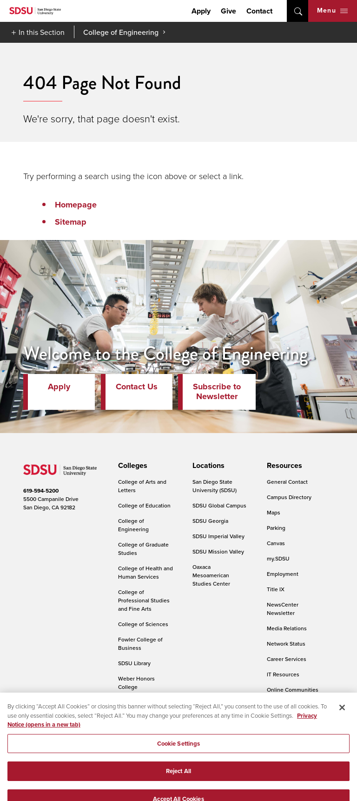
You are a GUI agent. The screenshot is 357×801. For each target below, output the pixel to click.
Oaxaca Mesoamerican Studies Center (211, 575)
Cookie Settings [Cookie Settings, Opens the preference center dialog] (178, 751)
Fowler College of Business (140, 643)
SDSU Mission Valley (218, 551)
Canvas (276, 543)
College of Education (144, 505)
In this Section (42, 32)
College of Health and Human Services (145, 572)
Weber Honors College (136, 682)
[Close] (342, 715)
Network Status (286, 643)
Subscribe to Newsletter (217, 391)
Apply (201, 11)
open (297, 11)
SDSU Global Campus (219, 505)
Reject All (178, 778)
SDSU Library (134, 663)
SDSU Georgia (210, 521)
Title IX (275, 589)
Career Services (286, 659)
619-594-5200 (41, 491)
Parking (276, 528)
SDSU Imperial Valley (218, 536)
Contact (259, 11)
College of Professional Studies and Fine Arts (144, 600)
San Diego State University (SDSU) (214, 486)
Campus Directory (289, 497)
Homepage (76, 205)
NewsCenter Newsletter (282, 609)
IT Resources (283, 674)
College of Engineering (121, 32)
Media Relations (287, 628)
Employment (282, 574)
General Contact (287, 482)
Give (228, 11)
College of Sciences (143, 624)
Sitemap (70, 222)
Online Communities (292, 690)
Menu (332, 10)
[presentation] (131, 465)
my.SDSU (278, 558)
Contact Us (137, 386)
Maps (273, 512)
